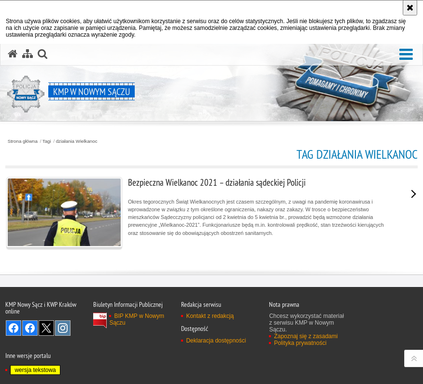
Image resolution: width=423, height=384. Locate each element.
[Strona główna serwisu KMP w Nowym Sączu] (12, 54)
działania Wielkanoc (77, 141)
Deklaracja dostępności (216, 340)
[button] (406, 55)
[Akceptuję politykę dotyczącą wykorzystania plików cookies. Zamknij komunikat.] (410, 7)
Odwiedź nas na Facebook (13, 328)
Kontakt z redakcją (210, 316)
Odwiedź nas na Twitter (46, 328)
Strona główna (23, 141)
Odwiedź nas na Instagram (62, 328)
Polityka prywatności (300, 343)
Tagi (46, 141)
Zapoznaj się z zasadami (306, 336)
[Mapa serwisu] (27, 54)
